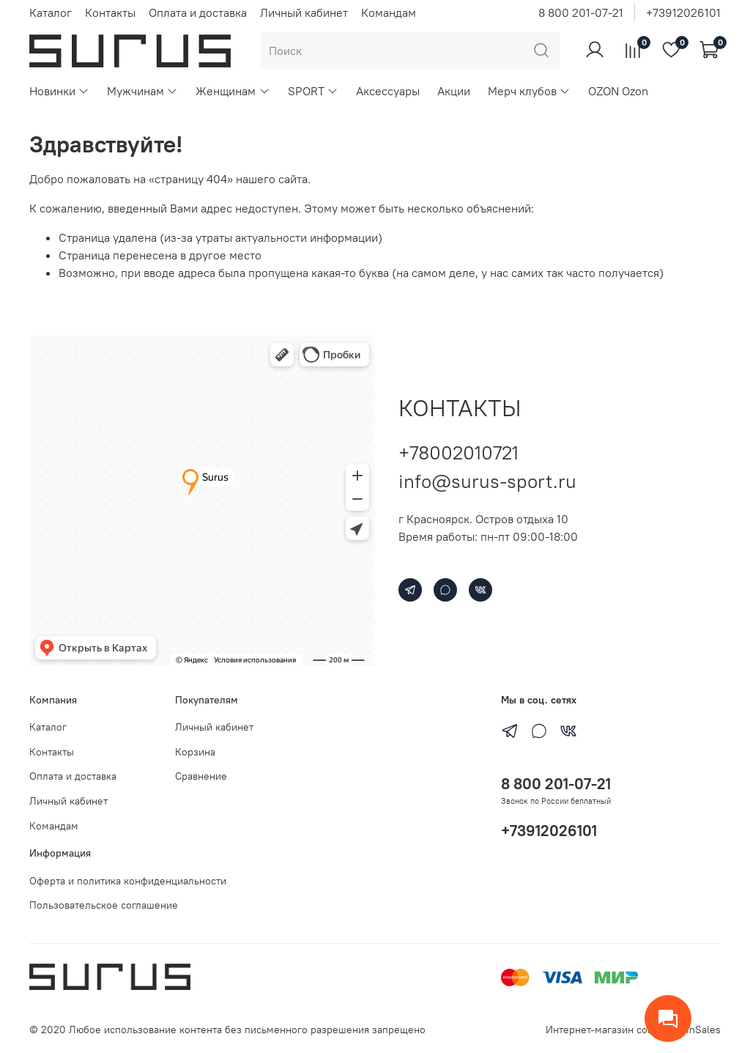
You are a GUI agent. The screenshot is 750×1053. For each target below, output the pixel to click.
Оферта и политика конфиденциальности (127, 880)
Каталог (50, 12)
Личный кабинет (304, 12)
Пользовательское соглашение (103, 905)
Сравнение (201, 776)
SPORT (313, 91)
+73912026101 (683, 12)
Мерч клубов (529, 91)
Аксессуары (388, 91)
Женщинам (233, 91)
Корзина (195, 751)
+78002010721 (458, 452)
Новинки (59, 91)
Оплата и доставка (198, 12)
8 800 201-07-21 (580, 12)
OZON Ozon (618, 91)
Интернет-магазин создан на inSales (633, 1029)
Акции (453, 91)
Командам (388, 12)
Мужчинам (142, 91)
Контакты (110, 12)
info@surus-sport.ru (487, 481)
